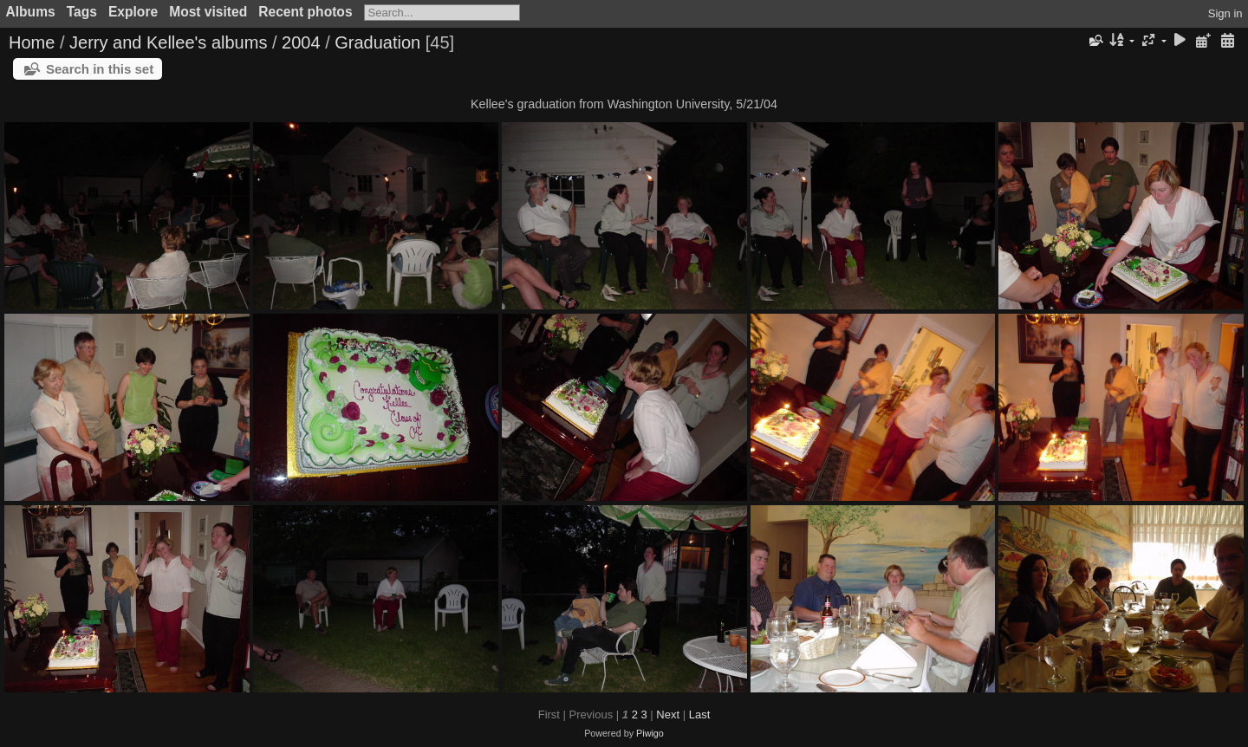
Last (700, 714)
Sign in (1225, 13)
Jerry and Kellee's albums (168, 42)
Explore (133, 11)
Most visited (208, 11)
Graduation (377, 42)
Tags (82, 11)
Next (667, 714)
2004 (301, 42)
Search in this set (99, 69)
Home (32, 42)
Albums (30, 11)
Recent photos (305, 11)
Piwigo (650, 733)
